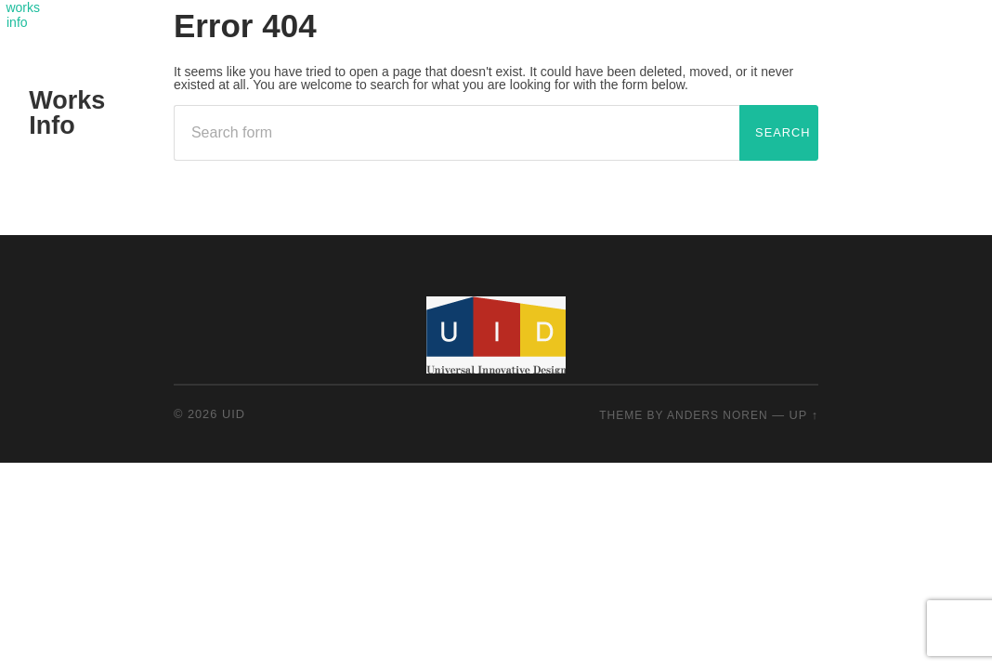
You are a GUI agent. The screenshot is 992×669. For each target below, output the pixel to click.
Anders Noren (717, 415)
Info (51, 125)
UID (233, 414)
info (17, 22)
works (23, 7)
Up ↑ (804, 415)
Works (67, 100)
